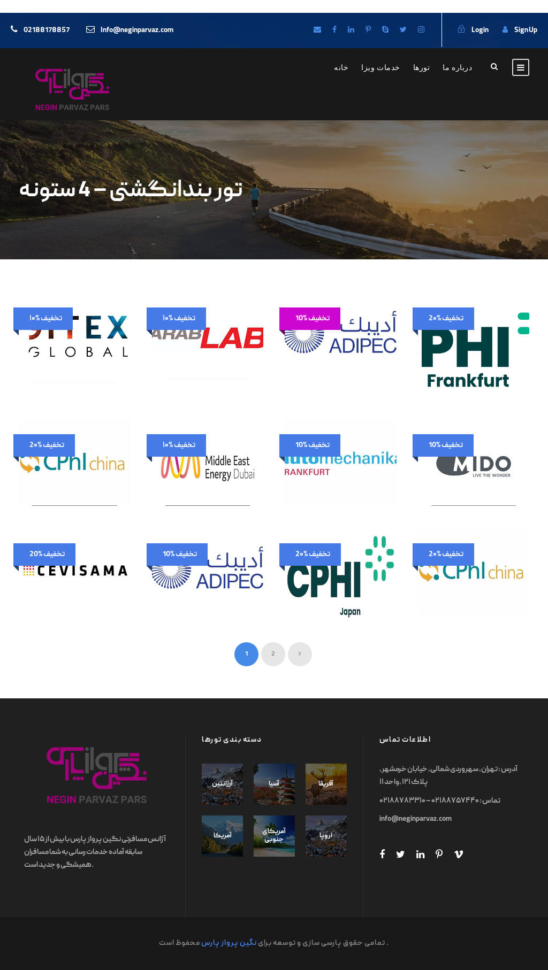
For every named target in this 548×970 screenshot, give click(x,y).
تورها (421, 68)
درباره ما (457, 68)
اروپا (325, 836)
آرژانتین (222, 784)
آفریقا (325, 784)
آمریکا (223, 836)
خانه (341, 68)
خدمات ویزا (380, 68)
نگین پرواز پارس (229, 943)
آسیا (274, 784)
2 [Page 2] (273, 654)
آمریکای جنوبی (274, 836)
